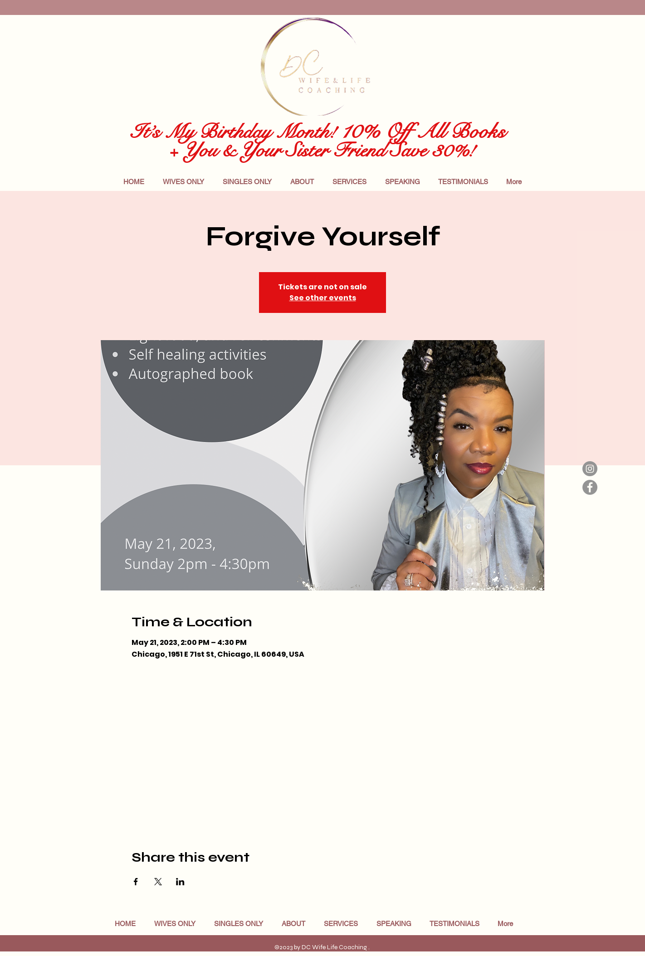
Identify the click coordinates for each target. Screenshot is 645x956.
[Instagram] (589, 468)
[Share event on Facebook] (136, 881)
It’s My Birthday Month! (233, 131)
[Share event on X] (158, 881)
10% (360, 131)
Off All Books (445, 131)
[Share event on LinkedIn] (180, 881)
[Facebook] (589, 487)
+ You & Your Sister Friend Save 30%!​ (315, 150)
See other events (322, 298)
